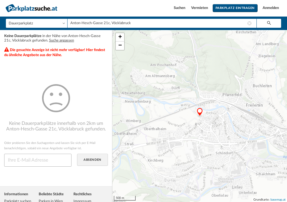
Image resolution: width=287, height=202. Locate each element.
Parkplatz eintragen (235, 8)
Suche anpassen (61, 40)
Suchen (180, 8)
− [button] (120, 46)
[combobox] (162, 23)
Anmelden (271, 8)
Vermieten (200, 8)
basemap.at (278, 199)
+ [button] (120, 37)
